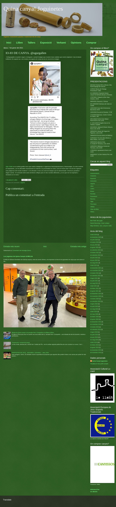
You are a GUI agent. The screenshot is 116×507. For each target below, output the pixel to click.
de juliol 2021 (94, 280)
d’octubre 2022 (94, 252)
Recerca (92, 199)
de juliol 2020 (94, 306)
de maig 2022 (94, 263)
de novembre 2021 (95, 270)
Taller (91, 201)
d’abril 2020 (93, 311)
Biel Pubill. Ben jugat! (96, 220)
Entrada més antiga (78, 246)
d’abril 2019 (93, 342)
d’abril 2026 (93, 234)
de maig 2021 (94, 283)
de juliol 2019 (94, 334)
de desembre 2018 (95, 350)
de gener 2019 (94, 347)
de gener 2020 (94, 319)
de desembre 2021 (95, 268)
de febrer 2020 (94, 316)
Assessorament (94, 173)
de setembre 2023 (95, 250)
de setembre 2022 (95, 255)
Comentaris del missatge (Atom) (21, 250)
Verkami (61, 42)
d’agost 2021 (94, 278)
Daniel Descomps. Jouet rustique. (100, 223)
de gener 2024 (94, 247)
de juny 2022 (94, 260)
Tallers (31, 42)
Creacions (93, 176)
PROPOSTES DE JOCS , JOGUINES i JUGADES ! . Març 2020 (30, 352)
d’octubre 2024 (94, 242)
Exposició (46, 42)
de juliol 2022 (94, 257)
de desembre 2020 (95, 293)
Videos (92, 212)
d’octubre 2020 (94, 298)
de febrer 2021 (94, 288)
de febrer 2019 (94, 345)
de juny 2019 (94, 337)
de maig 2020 (94, 309)
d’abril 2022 (93, 265)
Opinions (76, 42)
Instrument (93, 181)
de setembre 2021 (95, 275)
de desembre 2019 (95, 322)
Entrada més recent (11, 246)
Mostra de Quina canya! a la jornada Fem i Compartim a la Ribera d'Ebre (33, 332)
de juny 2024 (94, 245)
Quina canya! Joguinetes (33, 8)
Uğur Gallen (9, 166)
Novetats (92, 194)
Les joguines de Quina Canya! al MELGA (18, 256)
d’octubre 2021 (94, 273)
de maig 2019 (94, 339)
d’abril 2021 (93, 286)
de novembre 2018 (95, 352)
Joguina (22, 182)
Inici (8, 42)
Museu (92, 191)
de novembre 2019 (95, 324)
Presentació (93, 196)
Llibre (19, 42)
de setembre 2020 (95, 301)
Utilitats (92, 206)
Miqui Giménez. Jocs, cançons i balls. (101, 226)
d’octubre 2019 (94, 327)
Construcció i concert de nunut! (21, 342)
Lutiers (92, 188)
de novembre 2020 (95, 296)
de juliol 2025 (94, 239)
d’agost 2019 (94, 332)
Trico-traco (93, 204)
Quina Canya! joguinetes (100, 361)
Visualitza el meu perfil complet (99, 363)
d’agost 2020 (94, 304)
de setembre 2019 (95, 329)
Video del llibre (94, 209)
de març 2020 (94, 314)
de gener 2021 (94, 291)
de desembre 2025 (95, 237)
